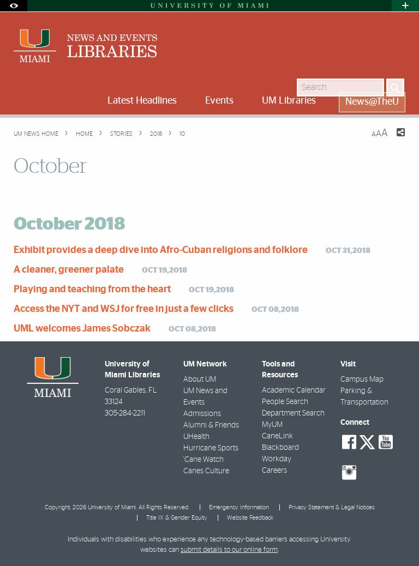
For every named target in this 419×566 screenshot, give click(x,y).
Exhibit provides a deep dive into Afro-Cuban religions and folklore (161, 250)
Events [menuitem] (219, 101)
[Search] (395, 88)
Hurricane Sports (210, 448)
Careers (274, 470)
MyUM (272, 425)
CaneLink (277, 436)
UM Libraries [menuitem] (289, 101)
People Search (285, 402)
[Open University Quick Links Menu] (405, 5)
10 (181, 134)
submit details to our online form (229, 549)
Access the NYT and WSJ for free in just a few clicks (124, 309)
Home (83, 134)
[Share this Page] (394, 139)
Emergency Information (239, 507)
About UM (199, 379)
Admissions (202, 414)
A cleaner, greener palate (69, 270)
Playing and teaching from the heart (92, 289)
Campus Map (362, 379)
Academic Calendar (294, 390)
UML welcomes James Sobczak (82, 329)
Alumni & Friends (211, 425)
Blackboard (280, 447)
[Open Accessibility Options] (13, 5)
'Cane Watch (203, 459)
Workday (276, 459)
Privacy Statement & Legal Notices (332, 507)
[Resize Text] (380, 133)
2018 (155, 134)
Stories (121, 134)
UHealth (196, 437)
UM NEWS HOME (36, 134)
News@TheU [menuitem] (372, 102)
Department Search (293, 413)
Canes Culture (206, 471)
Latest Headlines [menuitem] (142, 101)
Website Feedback (250, 518)
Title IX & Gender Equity (176, 518)
